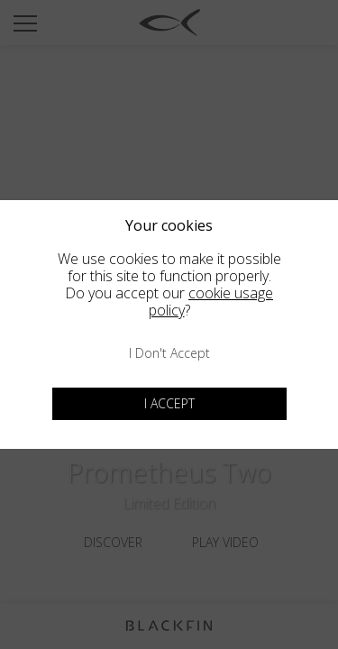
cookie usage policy (211, 301)
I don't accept (169, 352)
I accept (169, 403)
